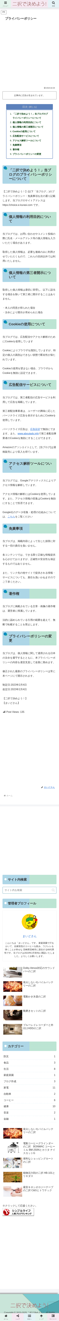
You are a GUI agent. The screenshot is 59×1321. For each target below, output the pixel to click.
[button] (53, 890)
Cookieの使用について (24, 131)
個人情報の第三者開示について (28, 127)
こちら (11, 516)
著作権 (16, 149)
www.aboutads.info (28, 433)
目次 (25, 106)
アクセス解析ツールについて (27, 140)
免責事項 (17, 145)
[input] (29, 890)
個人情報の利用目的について (27, 122)
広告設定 (35, 429)
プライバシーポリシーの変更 (27, 154)
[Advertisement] (29, 52)
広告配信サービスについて (26, 136)
